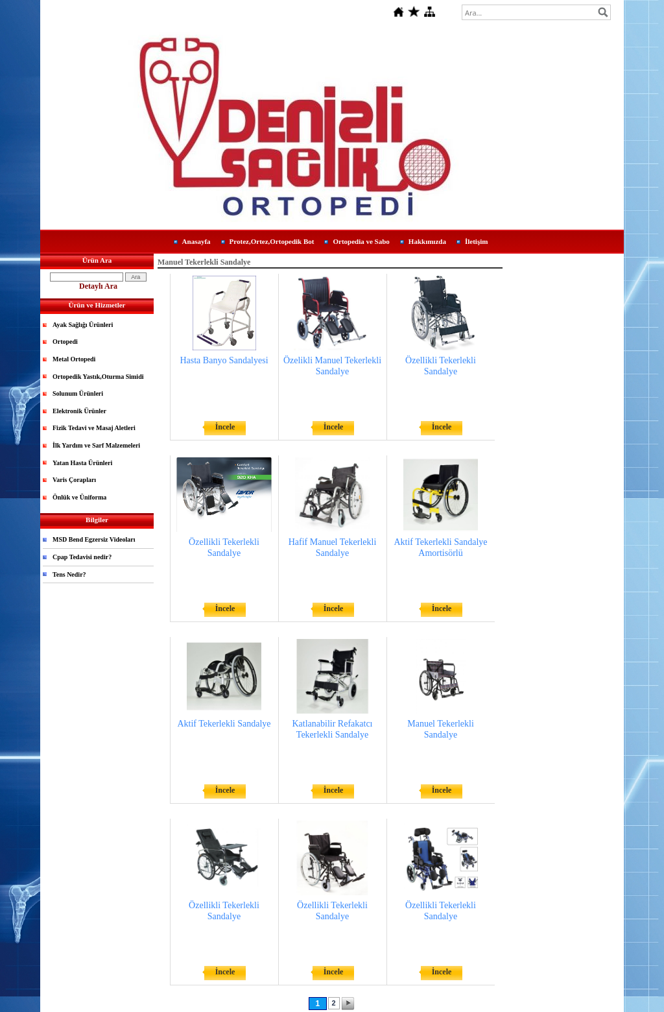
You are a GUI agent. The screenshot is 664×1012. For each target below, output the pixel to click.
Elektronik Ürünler (79, 411)
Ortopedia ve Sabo (361, 241)
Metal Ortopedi (74, 359)
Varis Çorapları (74, 479)
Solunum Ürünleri (78, 393)
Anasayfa (196, 241)
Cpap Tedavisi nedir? (82, 556)
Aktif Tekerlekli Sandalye (223, 724)
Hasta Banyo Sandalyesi (224, 360)
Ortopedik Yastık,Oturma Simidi (98, 376)
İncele (225, 426)
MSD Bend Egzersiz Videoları (94, 539)
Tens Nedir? (69, 574)
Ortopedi (65, 341)
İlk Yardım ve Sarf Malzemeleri (96, 445)
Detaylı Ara (98, 286)
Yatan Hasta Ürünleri (82, 462)
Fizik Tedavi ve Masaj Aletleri (94, 427)
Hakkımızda (427, 241)
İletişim (476, 241)
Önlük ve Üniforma (79, 497)
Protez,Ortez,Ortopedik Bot (272, 241)
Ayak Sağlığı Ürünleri (83, 324)
